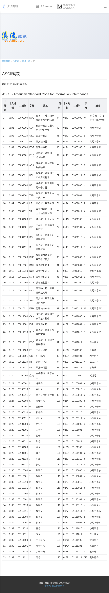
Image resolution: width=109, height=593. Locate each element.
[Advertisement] (72, 35)
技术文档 (26, 61)
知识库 (16, 61)
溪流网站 (10, 6)
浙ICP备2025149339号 (54, 586)
